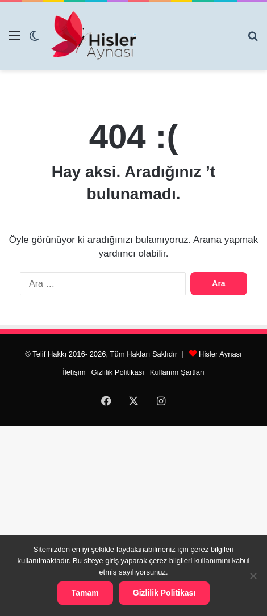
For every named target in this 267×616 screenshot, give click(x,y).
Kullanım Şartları (177, 372)
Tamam (85, 592)
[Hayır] (252, 575)
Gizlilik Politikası (117, 372)
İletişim (73, 372)
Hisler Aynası (220, 354)
